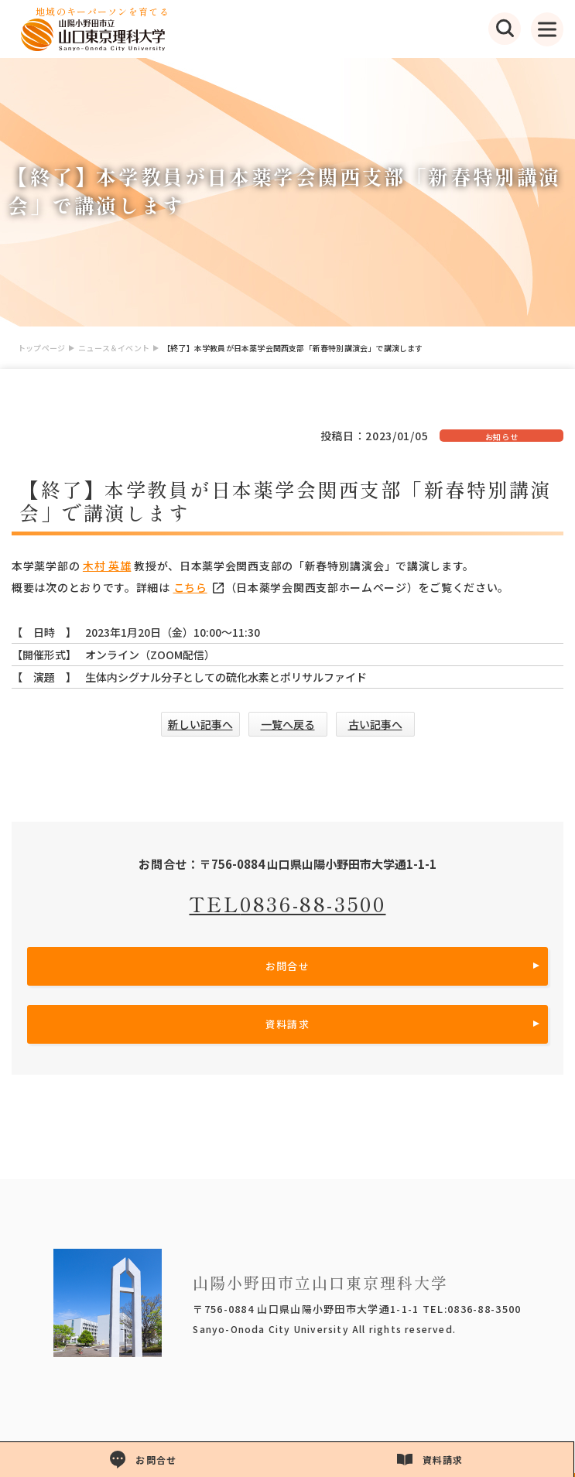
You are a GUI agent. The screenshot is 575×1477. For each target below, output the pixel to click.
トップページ (41, 348)
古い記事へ (375, 724)
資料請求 (287, 1024)
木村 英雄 (107, 565)
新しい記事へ (200, 724)
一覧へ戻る (288, 724)
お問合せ (287, 966)
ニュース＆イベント (113, 348)
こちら (199, 587)
